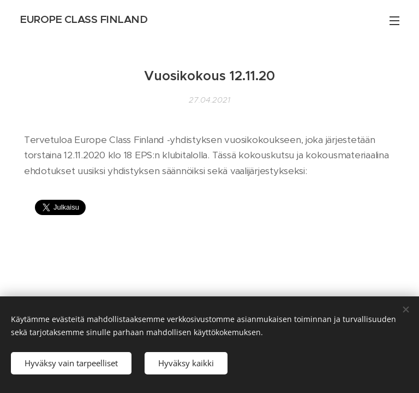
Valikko (394, 20)
